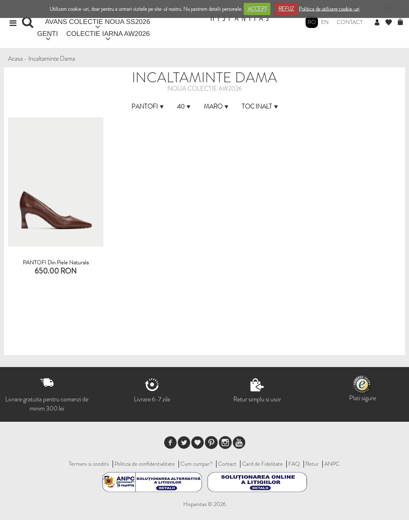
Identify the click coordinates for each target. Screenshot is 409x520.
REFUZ (286, 8)
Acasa (15, 58)
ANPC (332, 464)
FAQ (294, 464)
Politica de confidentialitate (145, 464)
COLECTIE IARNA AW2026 (108, 34)
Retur (312, 464)
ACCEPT (257, 8)
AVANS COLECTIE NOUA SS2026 (97, 22)
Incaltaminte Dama (51, 58)
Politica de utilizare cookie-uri (329, 8)
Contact (350, 22)
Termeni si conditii (89, 464)
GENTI (47, 34)
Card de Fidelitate (262, 464)
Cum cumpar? (196, 464)
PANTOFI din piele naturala (56, 262)
